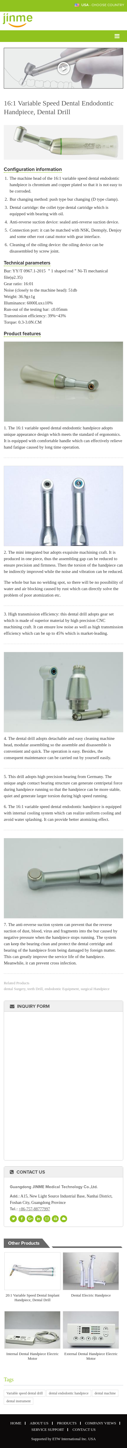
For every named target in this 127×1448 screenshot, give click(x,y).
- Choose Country (102, 5)
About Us (39, 1423)
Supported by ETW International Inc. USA (63, 1439)
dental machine (105, 1393)
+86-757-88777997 (34, 1209)
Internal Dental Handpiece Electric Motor (32, 1356)
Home (15, 1423)
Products (67, 1423)
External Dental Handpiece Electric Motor (90, 1356)
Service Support (48, 1429)
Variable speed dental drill (24, 1393)
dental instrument (18, 1401)
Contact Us (30, 1172)
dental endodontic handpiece (69, 1393)
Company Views (100, 1423)
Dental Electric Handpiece (91, 1295)
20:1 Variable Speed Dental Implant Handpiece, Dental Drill (32, 1297)
